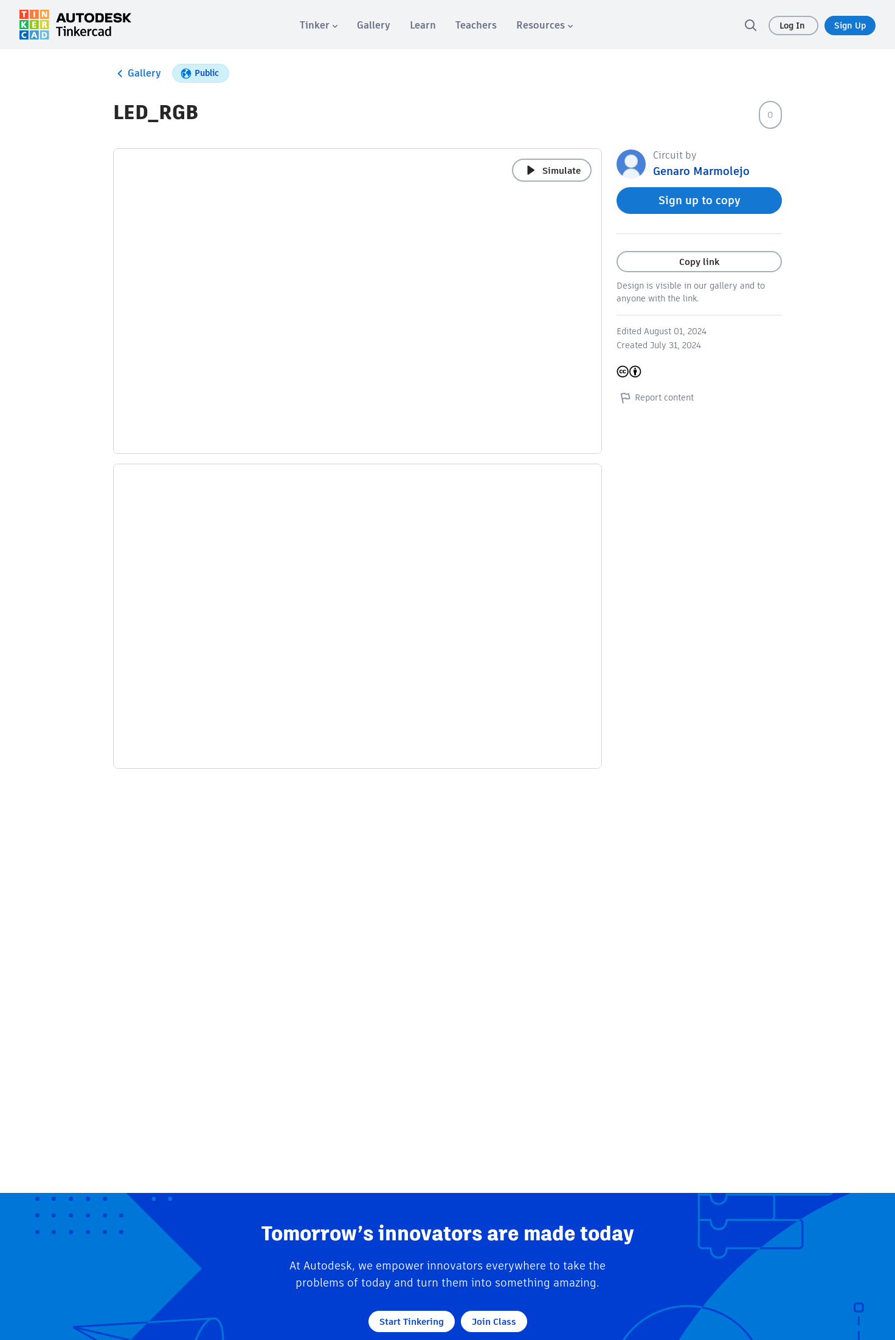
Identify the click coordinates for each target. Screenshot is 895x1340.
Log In (793, 25)
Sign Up (850, 25)
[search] (750, 25)
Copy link (699, 261)
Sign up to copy (699, 200)
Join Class (494, 1321)
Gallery (137, 73)
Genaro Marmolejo (701, 171)
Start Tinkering (411, 1321)
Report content (655, 397)
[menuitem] (318, 25)
